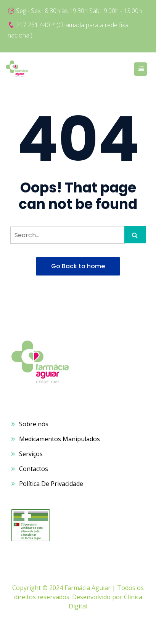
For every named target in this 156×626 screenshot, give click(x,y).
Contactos (33, 469)
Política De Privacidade (51, 483)
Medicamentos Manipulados (59, 439)
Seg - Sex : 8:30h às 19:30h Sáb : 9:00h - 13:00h (79, 11)
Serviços (31, 454)
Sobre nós (33, 424)
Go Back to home (78, 266)
